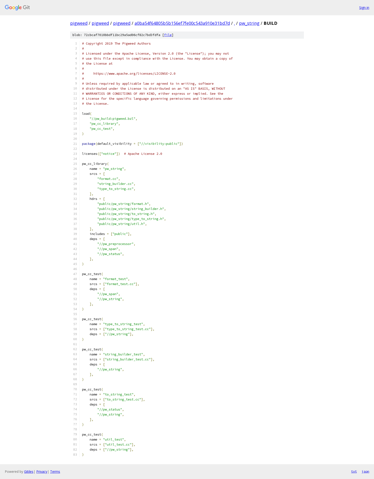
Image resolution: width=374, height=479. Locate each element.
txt (354, 471)
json (365, 471)
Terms (55, 471)
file (168, 35)
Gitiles (28, 471)
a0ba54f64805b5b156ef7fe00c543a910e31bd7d (182, 23)
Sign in (364, 7)
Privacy (41, 471)
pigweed (79, 23)
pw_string (249, 23)
